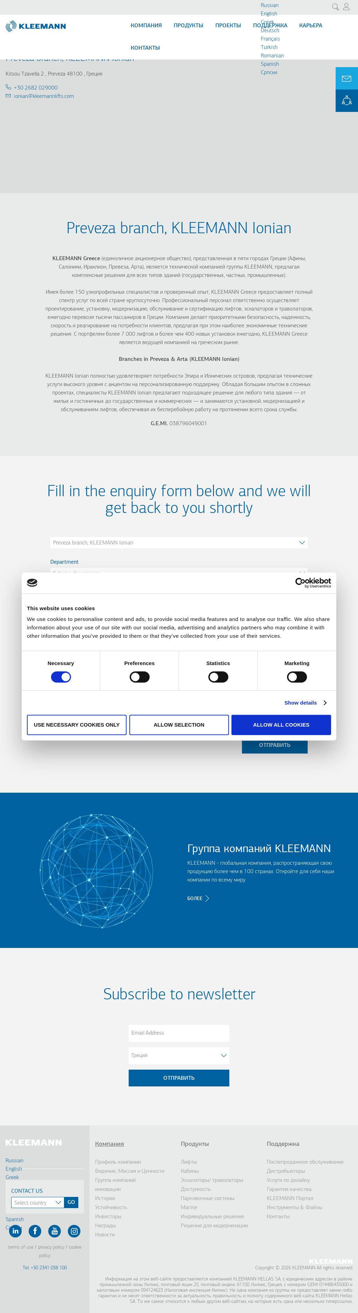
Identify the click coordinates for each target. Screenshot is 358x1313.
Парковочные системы (207, 1198)
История (105, 1198)
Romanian (272, 56)
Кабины (190, 1171)
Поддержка (283, 1144)
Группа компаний (115, 1180)
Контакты (145, 48)
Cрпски (269, 73)
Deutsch (270, 31)
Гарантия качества (289, 1189)
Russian (270, 5)
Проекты (228, 26)
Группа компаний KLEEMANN (259, 849)
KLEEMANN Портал (290, 1198)
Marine (189, 1208)
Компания (146, 26)
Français (270, 39)
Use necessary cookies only (77, 725)
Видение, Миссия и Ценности (129, 1171)
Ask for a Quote (347, 78)
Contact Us (27, 1191)
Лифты (189, 1162)
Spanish (270, 64)
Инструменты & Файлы (294, 1208)
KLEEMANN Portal (347, 101)
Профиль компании (118, 1162)
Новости (105, 1235)
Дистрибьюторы (286, 1171)
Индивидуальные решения (212, 1217)
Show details (301, 703)
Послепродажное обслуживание (305, 1162)
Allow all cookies (281, 725)
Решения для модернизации (214, 1226)
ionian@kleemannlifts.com (44, 96)
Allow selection (179, 725)
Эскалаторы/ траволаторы (212, 1180)
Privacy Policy (51, 1247)
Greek (267, 22)
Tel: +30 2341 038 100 (45, 1268)
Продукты (188, 26)
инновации (108, 1189)
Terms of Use (21, 1247)
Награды (105, 1226)
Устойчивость (111, 1208)
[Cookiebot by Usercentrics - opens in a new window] (300, 583)
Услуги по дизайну (288, 1180)
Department (64, 562)
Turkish (269, 47)
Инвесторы (108, 1217)
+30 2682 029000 (36, 88)
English (269, 14)
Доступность (196, 1189)
